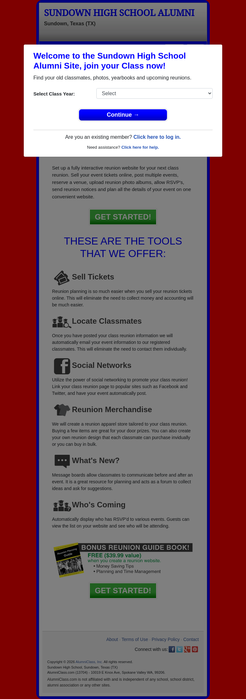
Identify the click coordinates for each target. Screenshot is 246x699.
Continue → (123, 115)
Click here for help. (140, 147)
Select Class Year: (54, 93)
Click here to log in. (157, 137)
